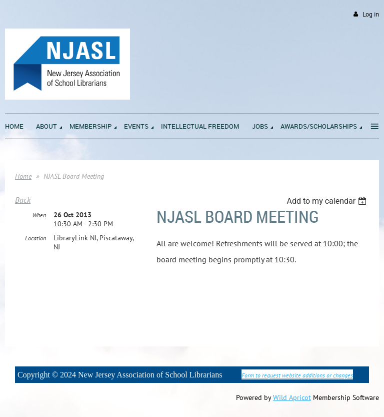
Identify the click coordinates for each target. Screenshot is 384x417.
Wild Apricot (292, 397)
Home (23, 176)
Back (22, 200)
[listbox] (327, 201)
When (39, 215)
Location (35, 238)
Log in (370, 14)
